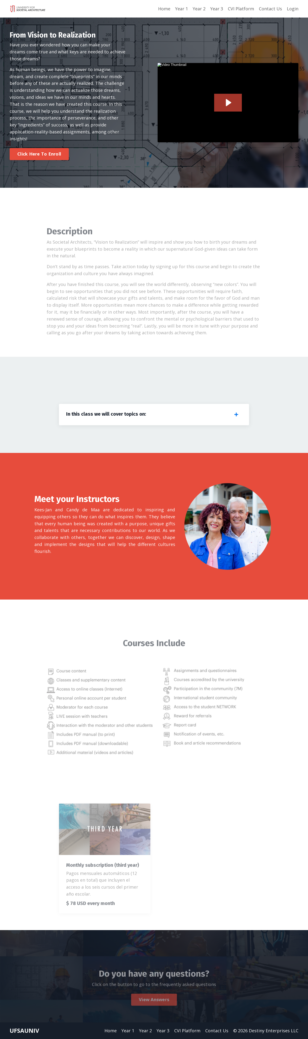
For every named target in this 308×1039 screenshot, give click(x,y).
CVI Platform (241, 9)
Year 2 (199, 9)
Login (292, 9)
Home (164, 9)
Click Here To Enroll (39, 154)
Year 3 (216, 9)
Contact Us (270, 9)
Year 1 (181, 9)
